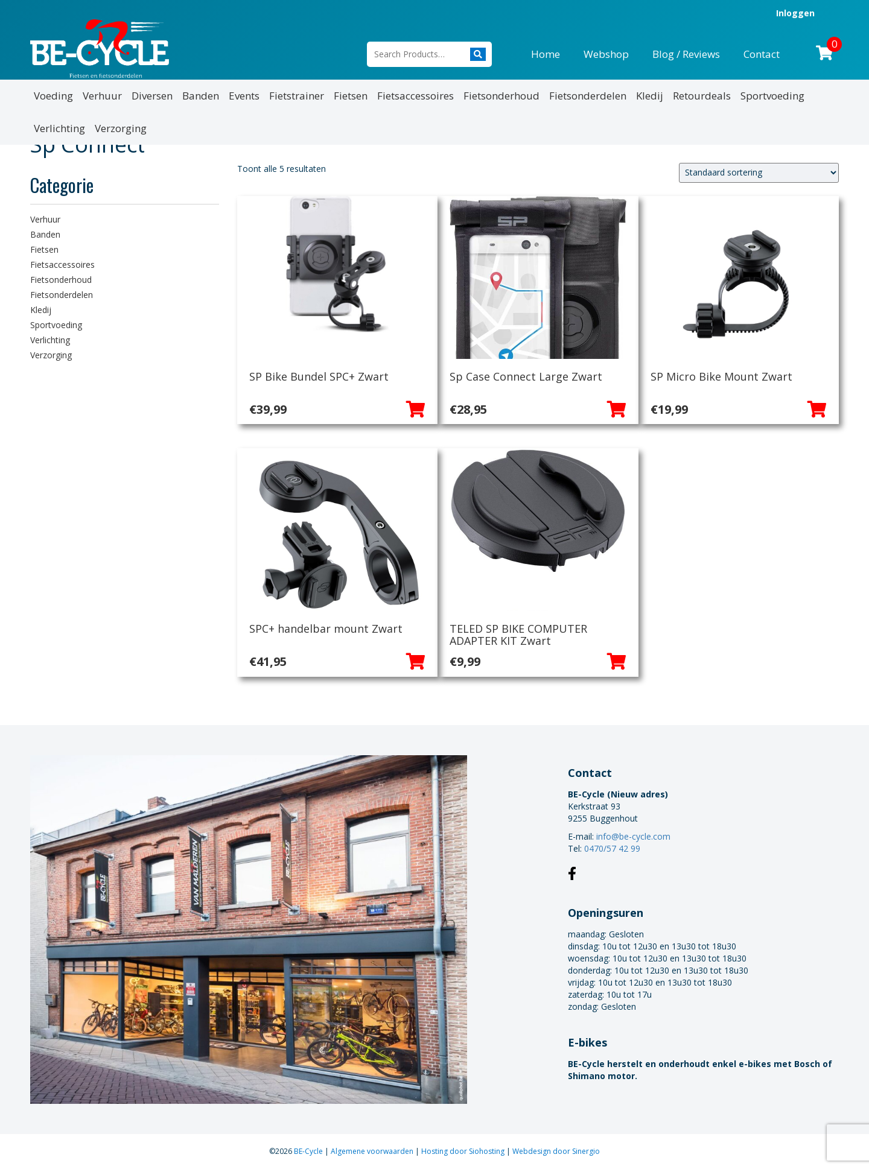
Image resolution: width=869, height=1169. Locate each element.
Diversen (152, 96)
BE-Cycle (309, 1151)
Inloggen (795, 13)
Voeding (53, 96)
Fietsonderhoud (501, 96)
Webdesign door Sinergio (556, 1151)
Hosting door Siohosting (463, 1151)
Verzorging (121, 128)
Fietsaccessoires (415, 96)
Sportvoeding (772, 96)
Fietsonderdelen (587, 96)
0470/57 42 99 (612, 848)
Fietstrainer (296, 96)
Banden (200, 96)
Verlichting (59, 128)
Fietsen (351, 96)
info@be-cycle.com (633, 836)
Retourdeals (702, 96)
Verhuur (102, 96)
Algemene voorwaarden (373, 1151)
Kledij (649, 96)
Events (244, 96)
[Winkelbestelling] (759, 173)
